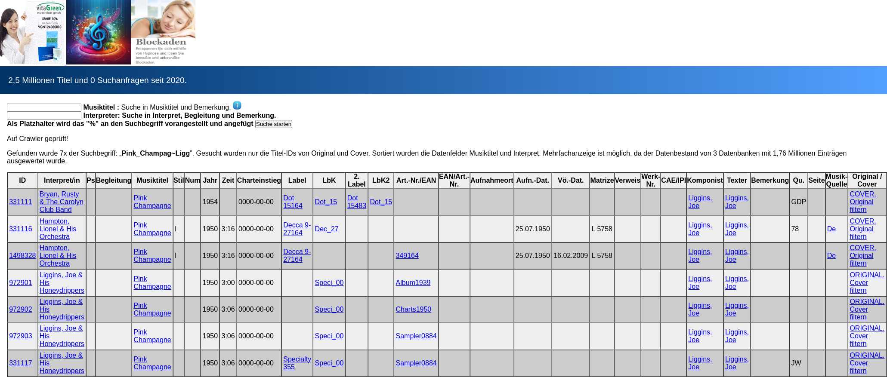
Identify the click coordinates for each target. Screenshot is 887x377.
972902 (20, 309)
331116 (20, 229)
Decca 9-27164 (297, 228)
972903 (20, 336)
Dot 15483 (357, 201)
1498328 (22, 255)
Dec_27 (327, 229)
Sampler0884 (416, 336)
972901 (20, 282)
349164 (407, 255)
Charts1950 (414, 309)
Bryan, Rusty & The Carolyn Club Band (61, 201)
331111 (20, 201)
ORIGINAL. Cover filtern (867, 282)
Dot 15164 (293, 201)
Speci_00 (329, 282)
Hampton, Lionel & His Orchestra (58, 229)
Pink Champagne (152, 201)
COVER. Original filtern (863, 201)
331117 (20, 363)
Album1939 (413, 282)
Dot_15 (326, 201)
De (831, 229)
